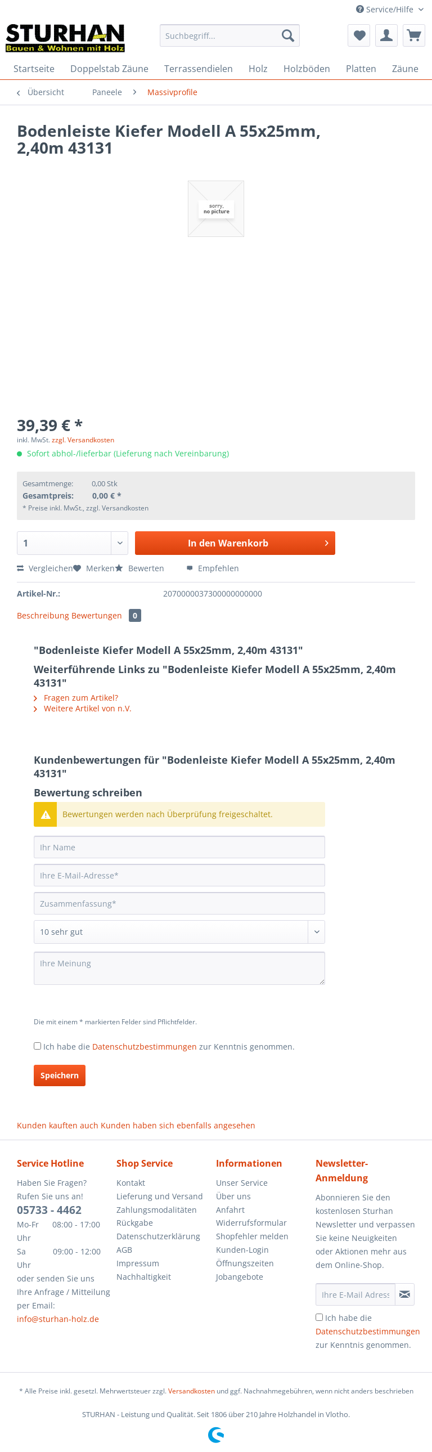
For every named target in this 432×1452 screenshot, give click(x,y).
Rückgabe (134, 1222)
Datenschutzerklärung (158, 1236)
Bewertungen (106, 615)
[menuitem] (230, 40)
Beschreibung (43, 615)
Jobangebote (239, 1276)
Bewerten (140, 568)
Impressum (137, 1263)
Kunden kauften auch (57, 1125)
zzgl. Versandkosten (83, 440)
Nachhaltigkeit (143, 1276)
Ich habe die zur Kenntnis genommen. (169, 1046)
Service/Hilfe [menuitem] (386, 9)
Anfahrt (230, 1209)
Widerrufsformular (251, 1222)
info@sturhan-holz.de (58, 1319)
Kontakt (130, 1182)
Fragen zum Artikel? (76, 697)
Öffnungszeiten (245, 1263)
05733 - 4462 (49, 1210)
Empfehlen (212, 568)
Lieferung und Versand (159, 1196)
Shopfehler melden (252, 1236)
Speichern (59, 1075)
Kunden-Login (242, 1249)
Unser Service (242, 1182)
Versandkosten (191, 1391)
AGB (124, 1249)
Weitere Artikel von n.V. (83, 708)
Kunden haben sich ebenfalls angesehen (178, 1125)
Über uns (233, 1196)
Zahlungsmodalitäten (156, 1209)
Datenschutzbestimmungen (144, 1046)
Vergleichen (45, 568)
